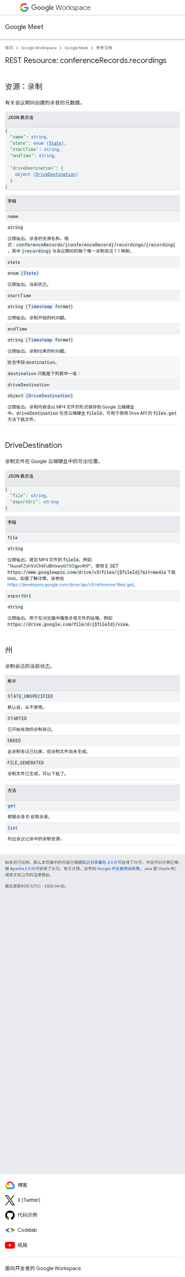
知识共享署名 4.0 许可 (102, 862)
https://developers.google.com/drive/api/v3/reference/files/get (70, 584)
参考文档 (104, 48)
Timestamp (40, 306)
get (11, 806)
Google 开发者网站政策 (118, 868)
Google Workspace (38, 48)
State (55, 143)
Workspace (61, 7)
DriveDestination (55, 174)
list (12, 828)
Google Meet (24, 27)
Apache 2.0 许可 (24, 868)
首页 (9, 48)
